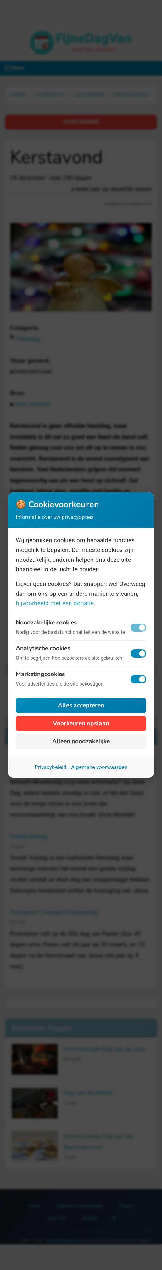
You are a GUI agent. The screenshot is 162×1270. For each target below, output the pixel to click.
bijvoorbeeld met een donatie (55, 603)
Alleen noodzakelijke (81, 741)
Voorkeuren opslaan (81, 723)
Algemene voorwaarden (99, 767)
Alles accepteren (81, 705)
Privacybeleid (50, 767)
